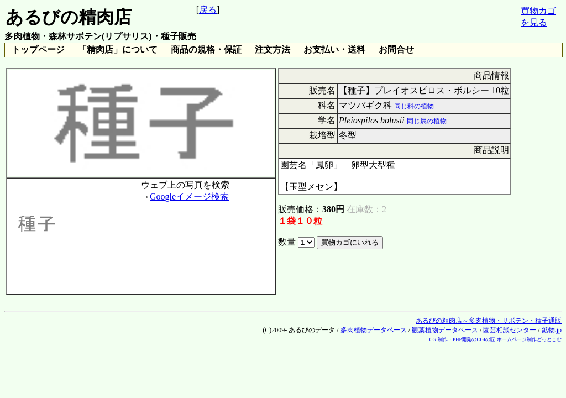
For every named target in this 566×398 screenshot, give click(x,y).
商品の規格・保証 (206, 49)
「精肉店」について (118, 49)
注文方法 (272, 49)
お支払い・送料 (334, 49)
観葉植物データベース (445, 330)
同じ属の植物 (427, 121)
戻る (208, 9)
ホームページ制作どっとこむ (529, 339)
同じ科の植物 (414, 106)
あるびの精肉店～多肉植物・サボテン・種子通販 (489, 320)
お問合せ (396, 49)
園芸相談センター (509, 330)
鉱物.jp (552, 330)
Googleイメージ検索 (189, 196)
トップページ (38, 49)
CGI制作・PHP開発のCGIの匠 (462, 339)
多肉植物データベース (373, 330)
